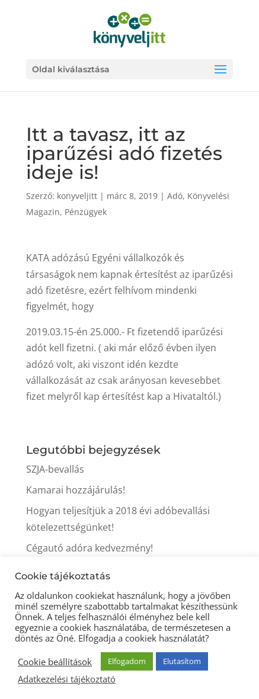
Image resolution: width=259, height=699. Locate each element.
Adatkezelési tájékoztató (67, 679)
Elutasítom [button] (182, 661)
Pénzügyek (86, 211)
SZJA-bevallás (55, 469)
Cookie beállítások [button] (55, 661)
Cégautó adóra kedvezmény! (89, 547)
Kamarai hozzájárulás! (75, 489)
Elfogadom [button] (127, 661)
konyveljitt (77, 195)
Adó (175, 195)
